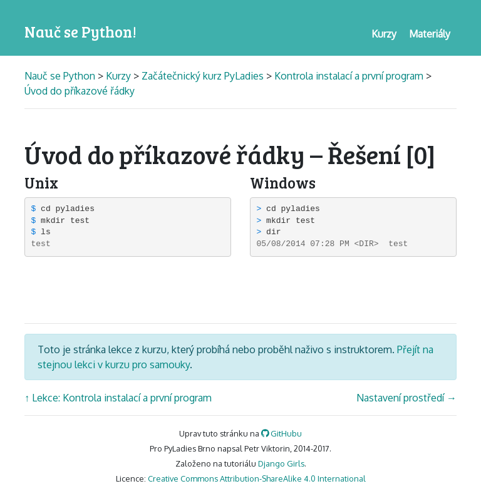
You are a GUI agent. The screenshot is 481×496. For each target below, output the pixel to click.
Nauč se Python (61, 76)
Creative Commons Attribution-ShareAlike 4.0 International (257, 478)
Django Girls (281, 463)
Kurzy (118, 76)
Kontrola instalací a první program (348, 76)
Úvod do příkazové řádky (79, 91)
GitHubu (282, 433)
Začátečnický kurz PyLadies (203, 76)
